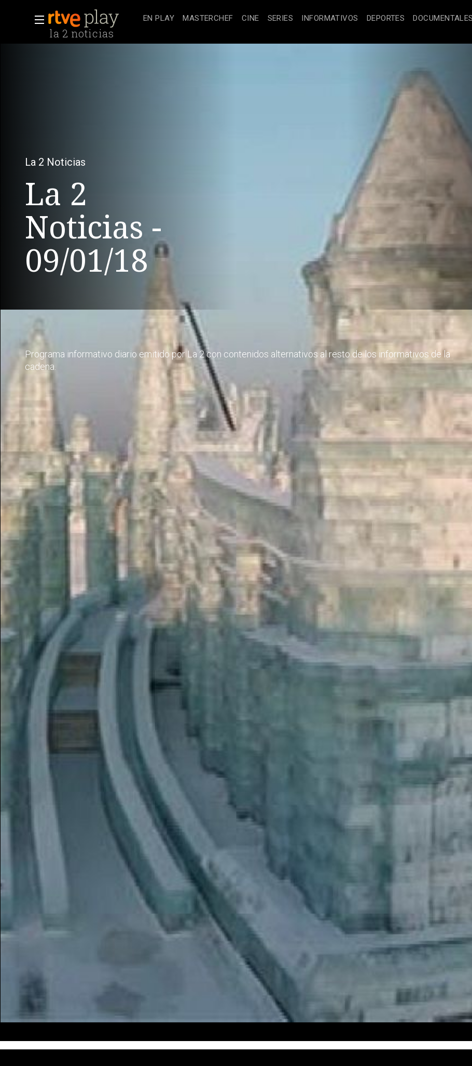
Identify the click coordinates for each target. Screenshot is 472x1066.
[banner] (93, 18)
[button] (36, 19)
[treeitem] (158, 19)
